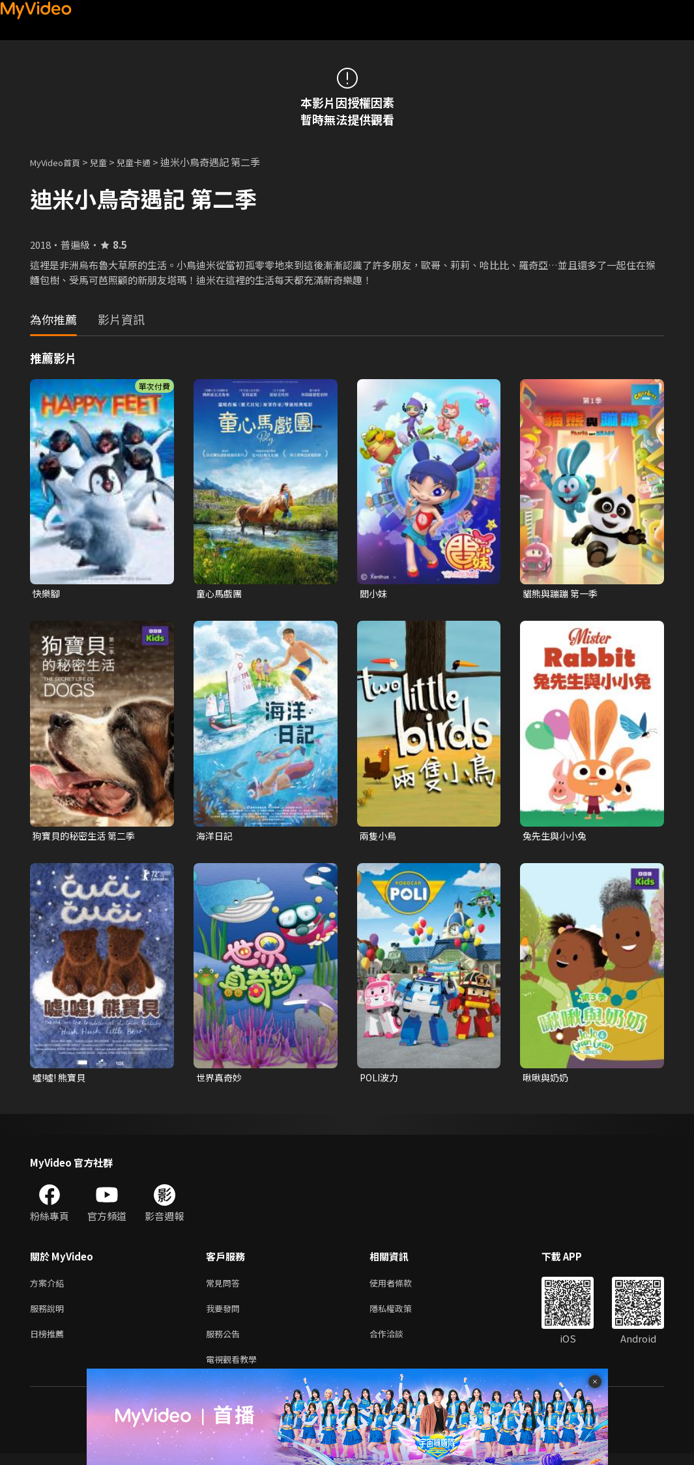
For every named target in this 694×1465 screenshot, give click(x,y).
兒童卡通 (147, 162)
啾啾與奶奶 (547, 1080)
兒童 (109, 162)
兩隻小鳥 (379, 837)
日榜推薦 (49, 1342)
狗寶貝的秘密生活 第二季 (87, 837)
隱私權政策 (401, 1315)
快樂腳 (47, 594)
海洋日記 (215, 837)
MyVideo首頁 (59, 162)
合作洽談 (396, 1342)
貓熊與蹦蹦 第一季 (563, 594)
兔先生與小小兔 (557, 837)
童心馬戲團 (220, 594)
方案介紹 (49, 1287)
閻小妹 (374, 594)
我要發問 (225, 1315)
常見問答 (225, 1287)
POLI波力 (380, 1080)
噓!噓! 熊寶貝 (61, 1080)
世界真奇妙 (220, 1080)
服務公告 (225, 1342)
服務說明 (49, 1315)
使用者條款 (401, 1287)
